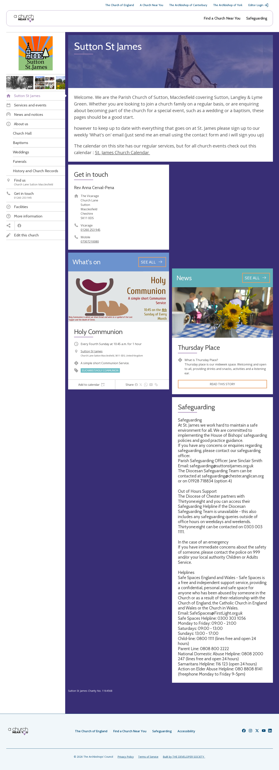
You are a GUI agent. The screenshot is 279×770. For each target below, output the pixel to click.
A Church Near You (151, 5)
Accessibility (186, 731)
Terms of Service (148, 756)
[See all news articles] (256, 278)
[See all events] (152, 262)
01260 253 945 (90, 230)
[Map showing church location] (222, 215)
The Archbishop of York (227, 5)
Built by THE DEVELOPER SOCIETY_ (184, 756)
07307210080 (90, 242)
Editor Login (258, 5)
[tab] (91, 384)
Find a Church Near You (222, 18)
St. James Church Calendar (122, 152)
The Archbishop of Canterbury (188, 5)
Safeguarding (256, 18)
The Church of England (119, 5)
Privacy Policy (125, 756)
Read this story (222, 384)
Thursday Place (199, 347)
